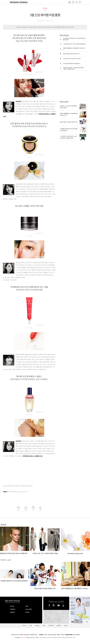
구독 (82, 622)
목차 (77, 622)
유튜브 (59, 605)
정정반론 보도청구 (33, 634)
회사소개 (45, 634)
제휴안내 (58, 634)
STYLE (45, 8)
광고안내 (17, 634)
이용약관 (63, 634)
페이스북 (49, 605)
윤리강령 (21, 634)
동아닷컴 (41, 634)
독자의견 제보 (26, 634)
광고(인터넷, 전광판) (52, 634)
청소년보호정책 (76, 634)
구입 (86, 622)
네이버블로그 (63, 605)
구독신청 (12, 634)
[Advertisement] (25, 470)
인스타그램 (54, 605)
